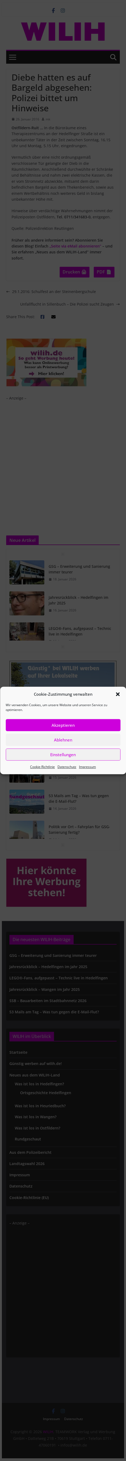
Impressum (87, 766)
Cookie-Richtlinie (42, 766)
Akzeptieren (63, 725)
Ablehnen (63, 740)
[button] (117, 694)
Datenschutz (66, 766)
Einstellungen (63, 754)
